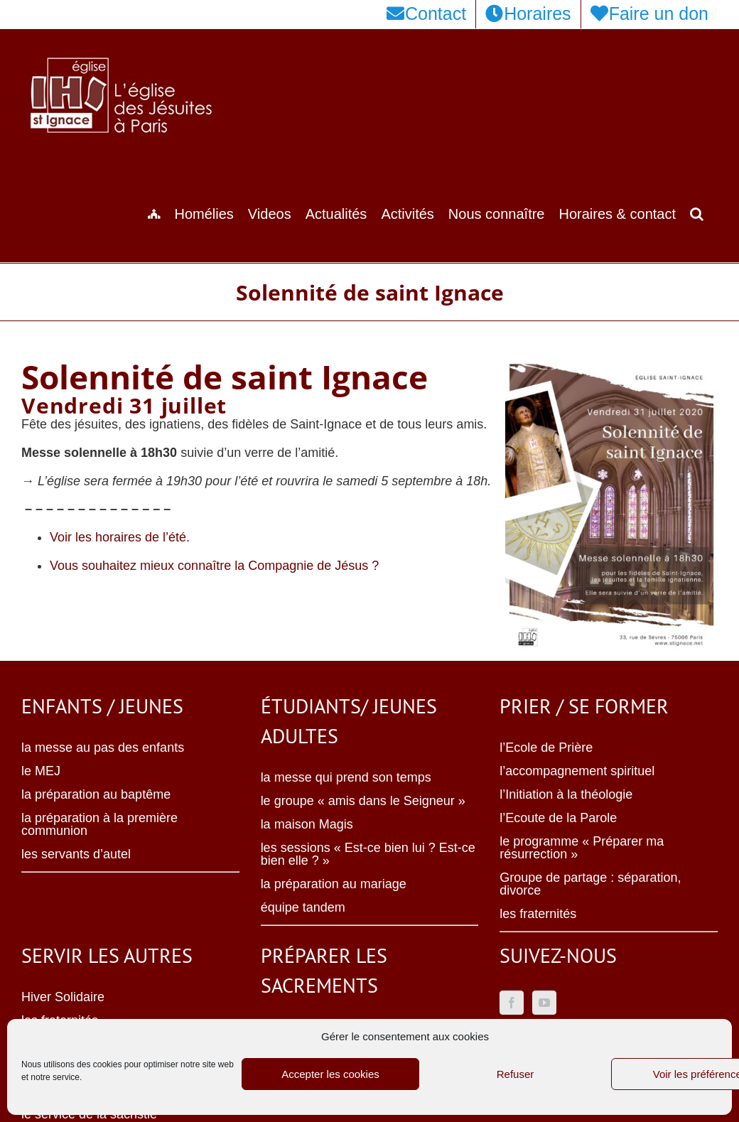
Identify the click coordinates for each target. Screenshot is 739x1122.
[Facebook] (512, 1003)
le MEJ (40, 771)
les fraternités (538, 913)
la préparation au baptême (96, 794)
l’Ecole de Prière (546, 747)
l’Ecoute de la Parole (558, 817)
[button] (696, 212)
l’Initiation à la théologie (566, 794)
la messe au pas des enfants (102, 747)
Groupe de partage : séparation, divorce (590, 884)
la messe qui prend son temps (346, 777)
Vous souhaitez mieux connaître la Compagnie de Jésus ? (214, 566)
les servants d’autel (76, 854)
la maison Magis (307, 824)
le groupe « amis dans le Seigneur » (363, 800)
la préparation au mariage (333, 884)
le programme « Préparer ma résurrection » (582, 848)
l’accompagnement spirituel (577, 771)
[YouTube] (544, 1003)
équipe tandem (303, 907)
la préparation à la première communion (99, 824)
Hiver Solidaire (62, 997)
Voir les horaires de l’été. (120, 537)
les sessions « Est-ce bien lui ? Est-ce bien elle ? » (368, 854)
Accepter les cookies (330, 1074)
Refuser (515, 1074)
